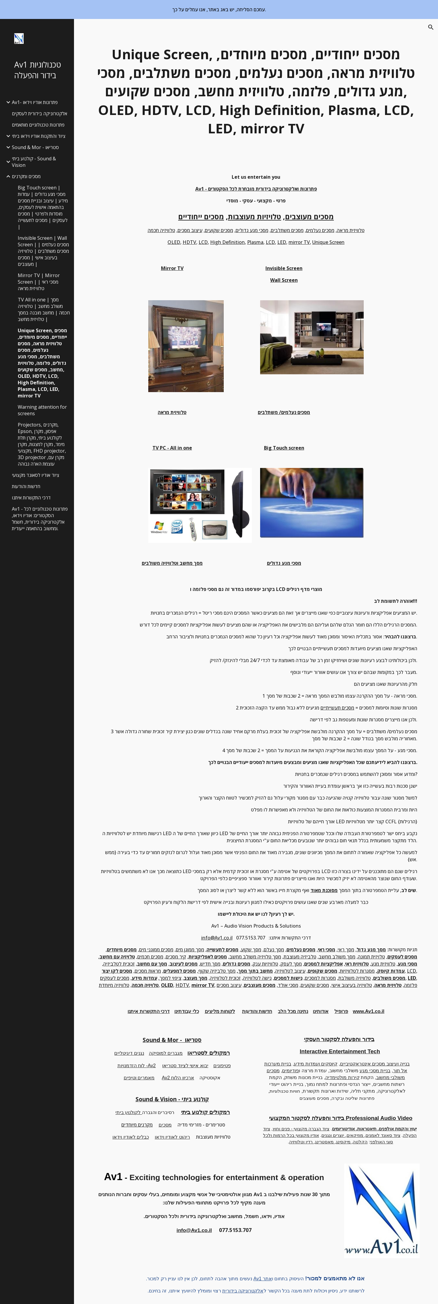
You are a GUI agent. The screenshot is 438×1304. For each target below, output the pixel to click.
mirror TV (299, 242)
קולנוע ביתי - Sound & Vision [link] (34, 161)
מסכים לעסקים (114, 978)
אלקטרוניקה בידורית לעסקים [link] (39, 113)
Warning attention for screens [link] (42, 410)
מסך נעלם (274, 949)
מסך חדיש (210, 964)
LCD (203, 242)
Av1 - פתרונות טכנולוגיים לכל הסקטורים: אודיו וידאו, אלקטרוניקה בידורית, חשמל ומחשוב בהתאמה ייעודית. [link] (40, 519)
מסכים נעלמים (320, 230)
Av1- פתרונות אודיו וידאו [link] (35, 102)
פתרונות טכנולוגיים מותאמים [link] (38, 125)
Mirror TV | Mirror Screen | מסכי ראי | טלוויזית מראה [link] (39, 282)
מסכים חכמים (150, 956)
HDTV (189, 242)
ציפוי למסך (170, 978)
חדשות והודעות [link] (26, 486)
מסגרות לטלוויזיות (357, 971)
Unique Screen (328, 242)
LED (281, 242)
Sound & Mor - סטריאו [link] (35, 147)
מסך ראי (346, 949)
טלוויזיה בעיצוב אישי (351, 985)
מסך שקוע (251, 949)
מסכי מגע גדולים (252, 230)
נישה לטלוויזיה (257, 978)
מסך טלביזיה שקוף (217, 971)
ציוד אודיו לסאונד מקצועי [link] (35, 475)
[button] (431, 27)
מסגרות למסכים (320, 978)
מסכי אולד (288, 985)
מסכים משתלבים (287, 230)
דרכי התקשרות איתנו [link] (31, 497)
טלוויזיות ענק (265, 964)
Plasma (255, 242)
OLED (174, 242)
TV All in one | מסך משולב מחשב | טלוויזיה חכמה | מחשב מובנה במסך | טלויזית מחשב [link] (44, 309)
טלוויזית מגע (383, 964)
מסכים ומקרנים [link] (26, 176)
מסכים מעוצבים (309, 216)
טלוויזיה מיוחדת (114, 985)
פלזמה (410, 985)
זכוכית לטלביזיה (119, 964)
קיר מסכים (176, 956)
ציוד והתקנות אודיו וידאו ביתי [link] (38, 136)
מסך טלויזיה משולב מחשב (255, 956)
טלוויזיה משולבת (354, 978)
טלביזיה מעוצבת (300, 956)
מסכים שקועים (219, 230)
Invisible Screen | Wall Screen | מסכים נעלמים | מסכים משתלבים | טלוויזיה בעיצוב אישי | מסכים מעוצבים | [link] (43, 251)
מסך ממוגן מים (190, 949)
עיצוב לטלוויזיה (290, 971)
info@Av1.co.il (217, 937)
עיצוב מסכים (190, 230)
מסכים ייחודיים (201, 216)
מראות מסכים (148, 971)
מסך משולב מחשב (337, 956)
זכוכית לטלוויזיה (225, 978)
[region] (219, 9)
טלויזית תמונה (371, 956)
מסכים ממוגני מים (156, 949)
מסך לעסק (291, 964)
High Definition (227, 242)
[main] (256, 91)
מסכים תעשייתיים (337, 707)
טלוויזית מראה (351, 230)
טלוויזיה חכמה (161, 230)
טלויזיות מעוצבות (254, 216)
